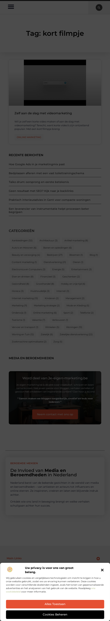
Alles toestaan (55, 604)
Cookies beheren (55, 614)
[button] (102, 570)
